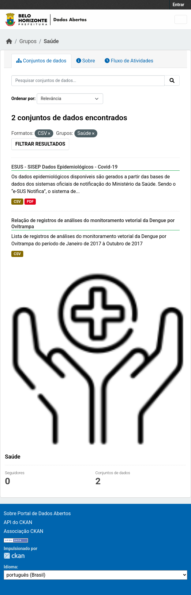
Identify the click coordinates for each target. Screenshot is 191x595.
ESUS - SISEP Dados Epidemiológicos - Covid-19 (64, 167)
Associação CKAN (23, 531)
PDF (30, 201)
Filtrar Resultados (40, 144)
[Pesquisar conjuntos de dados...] (88, 80)
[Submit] (172, 80)
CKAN (14, 555)
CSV (17, 201)
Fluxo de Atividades (129, 61)
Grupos (27, 41)
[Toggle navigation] (180, 19)
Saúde (51, 41)
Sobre (85, 61)
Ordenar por (22, 98)
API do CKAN (18, 522)
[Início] (9, 41)
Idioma (10, 566)
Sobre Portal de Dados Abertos (37, 513)
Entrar (178, 4)
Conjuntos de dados (41, 61)
